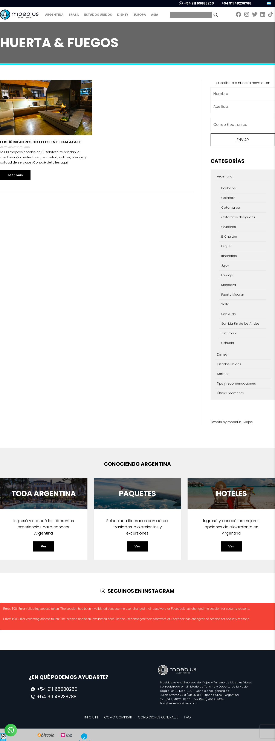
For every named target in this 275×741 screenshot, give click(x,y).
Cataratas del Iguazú (238, 217)
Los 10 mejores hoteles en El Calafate (40, 142)
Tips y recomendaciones (236, 383)
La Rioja (227, 275)
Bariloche (228, 188)
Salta (225, 304)
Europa (139, 14)
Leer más (15, 175)
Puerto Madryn (232, 294)
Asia (154, 14)
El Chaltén (229, 236)
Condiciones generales (212, 691)
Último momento (230, 393)
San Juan (228, 314)
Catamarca (230, 207)
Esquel (226, 246)
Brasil (74, 14)
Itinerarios (229, 256)
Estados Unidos (98, 14)
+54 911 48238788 (235, 3)
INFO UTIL (91, 717)
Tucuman (228, 333)
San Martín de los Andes (240, 323)
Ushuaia (227, 343)
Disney (122, 14)
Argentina (54, 14)
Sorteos (223, 373)
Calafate (228, 198)
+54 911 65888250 (196, 3)
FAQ (187, 717)
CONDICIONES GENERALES (158, 717)
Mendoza (228, 285)
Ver (44, 546)
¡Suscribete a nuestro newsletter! (242, 82)
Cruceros (228, 227)
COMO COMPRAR (118, 717)
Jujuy (225, 265)
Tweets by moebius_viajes (232, 422)
